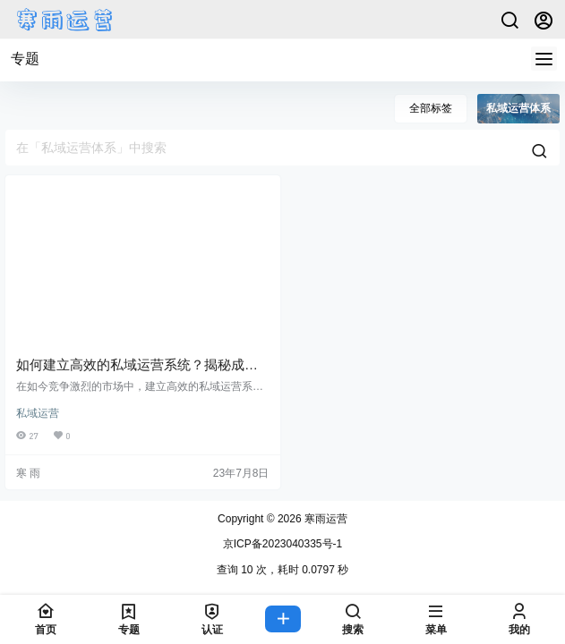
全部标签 (430, 108)
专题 (25, 58)
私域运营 (37, 413)
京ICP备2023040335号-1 (282, 544)
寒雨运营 (324, 519)
